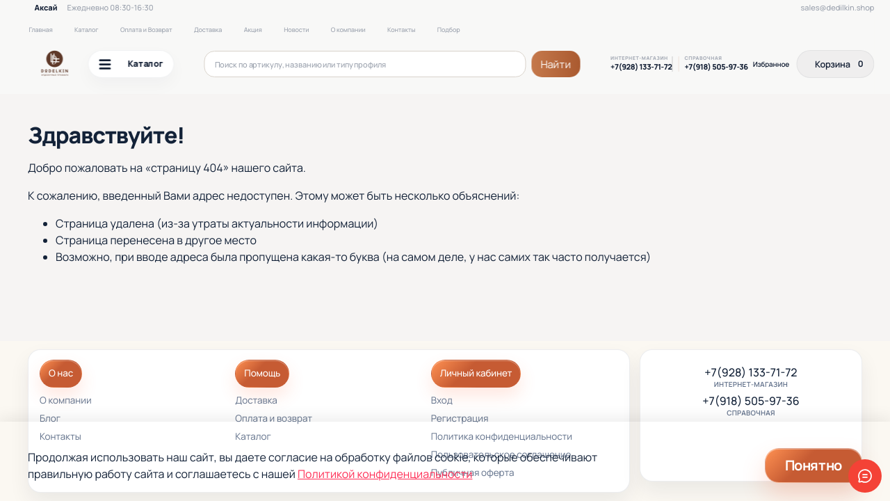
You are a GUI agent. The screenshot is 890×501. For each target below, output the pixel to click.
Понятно (813, 465)
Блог (50, 419)
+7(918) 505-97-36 (715, 67)
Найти (556, 64)
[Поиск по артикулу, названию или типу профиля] (365, 64)
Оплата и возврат (273, 419)
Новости (296, 29)
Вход (442, 401)
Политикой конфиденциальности (385, 474)
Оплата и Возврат (146, 29)
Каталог (86, 29)
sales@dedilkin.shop (838, 8)
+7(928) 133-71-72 (641, 67)
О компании (348, 29)
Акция (253, 29)
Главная (40, 29)
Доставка (208, 29)
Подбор (448, 29)
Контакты (401, 29)
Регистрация (460, 419)
